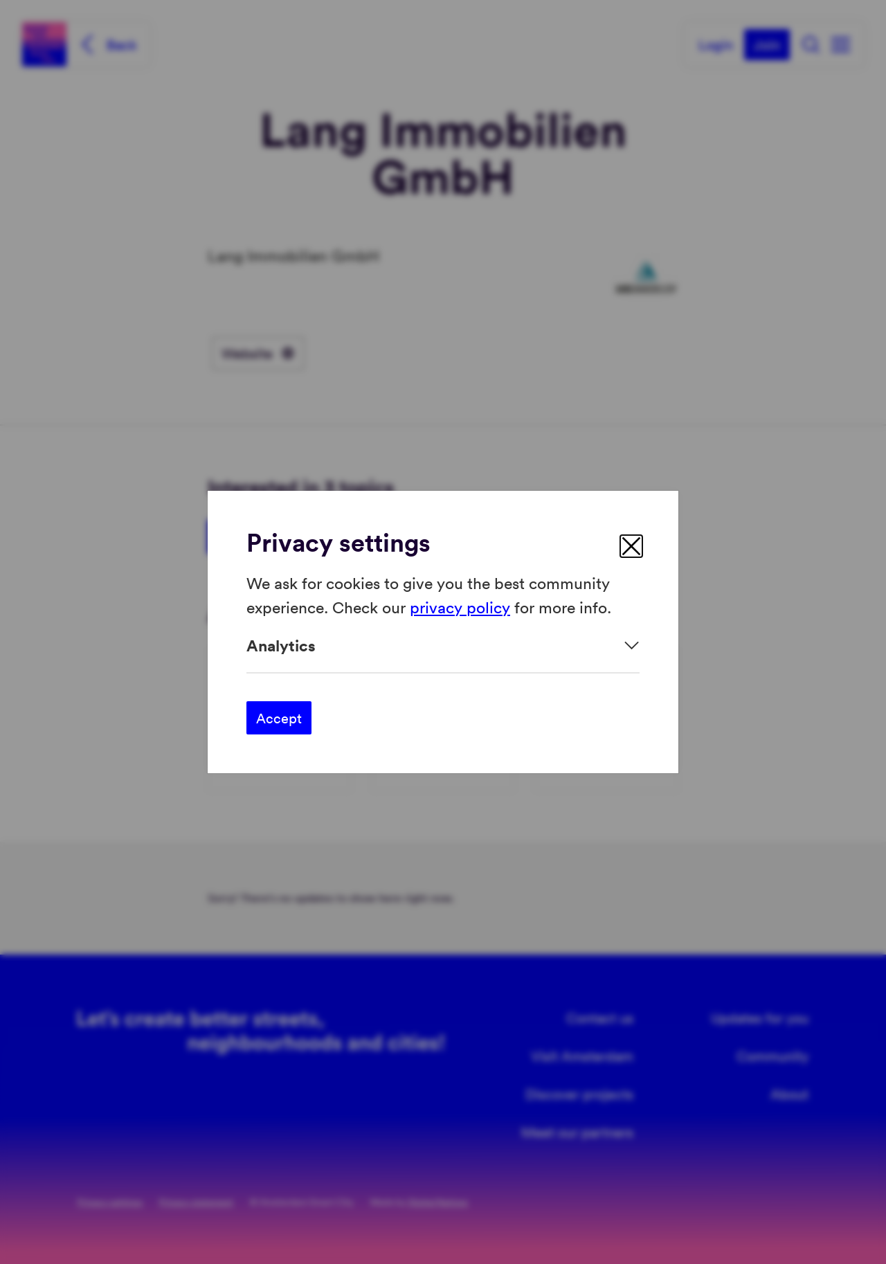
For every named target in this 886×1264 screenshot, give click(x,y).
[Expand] (443, 645)
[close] (631, 546)
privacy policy (460, 606)
